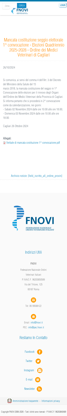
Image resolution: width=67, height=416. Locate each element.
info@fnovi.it (37, 322)
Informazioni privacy (51, 400)
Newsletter (33, 389)
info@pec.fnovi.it (36, 327)
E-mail (29, 379)
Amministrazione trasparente (25, 400)
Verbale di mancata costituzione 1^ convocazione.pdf (33, 142)
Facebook (30, 352)
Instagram (33, 370)
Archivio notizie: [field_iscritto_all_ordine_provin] (36, 176)
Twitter (33, 361)
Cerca (22, 5)
